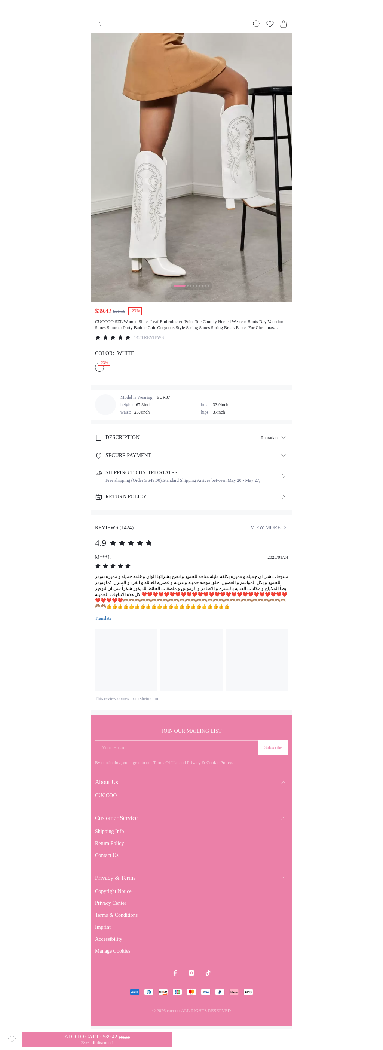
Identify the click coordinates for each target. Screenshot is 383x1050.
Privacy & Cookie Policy (209, 762)
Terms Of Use (165, 762)
